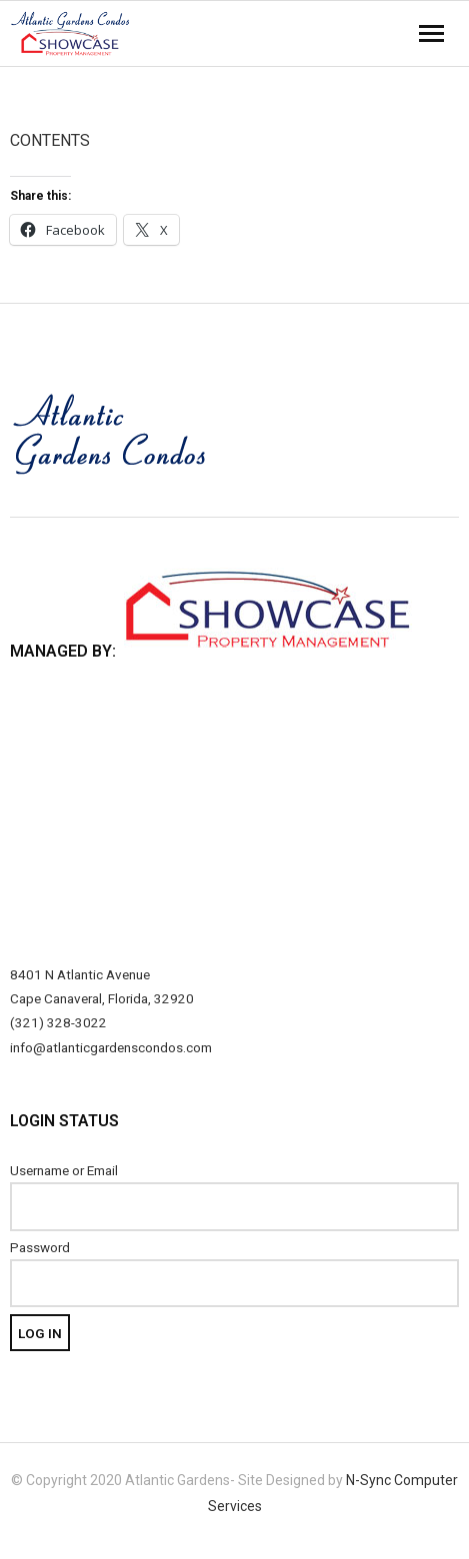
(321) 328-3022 (58, 1022)
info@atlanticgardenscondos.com (111, 1047)
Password (40, 1247)
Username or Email (64, 1170)
